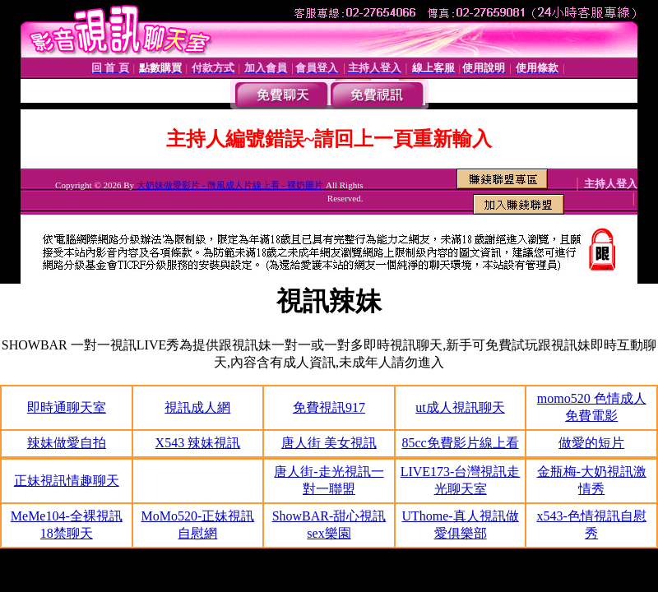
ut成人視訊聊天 (459, 407)
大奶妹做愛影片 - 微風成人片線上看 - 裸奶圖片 (230, 185)
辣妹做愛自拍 (66, 443)
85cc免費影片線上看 (459, 443)
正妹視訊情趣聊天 (66, 481)
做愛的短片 (591, 443)
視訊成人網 (197, 407)
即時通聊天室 (66, 407)
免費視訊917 (329, 407)
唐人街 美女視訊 (329, 443)
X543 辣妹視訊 (198, 443)
